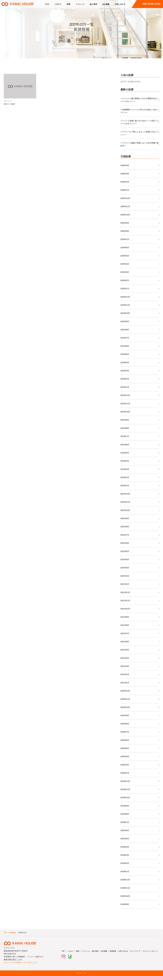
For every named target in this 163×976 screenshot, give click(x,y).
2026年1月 (124, 190)
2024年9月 (124, 321)
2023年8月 (124, 428)
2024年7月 (124, 338)
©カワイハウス (81, 973)
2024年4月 (124, 362)
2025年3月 (124, 272)
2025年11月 (125, 206)
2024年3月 (124, 371)
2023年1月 (124, 486)
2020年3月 (124, 765)
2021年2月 (124, 674)
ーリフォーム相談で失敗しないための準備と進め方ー (139, 144)
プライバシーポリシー (150, 951)
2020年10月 (125, 707)
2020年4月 (124, 756)
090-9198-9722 (151, 4)
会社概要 (105, 4)
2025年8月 (124, 231)
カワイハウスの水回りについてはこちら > (21, 962)
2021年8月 (124, 625)
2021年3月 (124, 666)
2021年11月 (125, 601)
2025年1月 (124, 289)
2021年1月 (124, 683)
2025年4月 (124, 264)
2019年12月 (125, 781)
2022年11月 (125, 502)
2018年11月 (125, 888)
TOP (47, 4)
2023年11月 (125, 404)
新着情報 (12, 933)
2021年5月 (124, 650)
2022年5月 (124, 551)
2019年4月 (124, 847)
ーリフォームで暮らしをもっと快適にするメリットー (139, 133)
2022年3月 (124, 568)
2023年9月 (124, 420)
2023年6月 (124, 445)
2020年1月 (124, 773)
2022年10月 (125, 510)
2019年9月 (124, 806)
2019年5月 (124, 839)
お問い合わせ (120, 4)
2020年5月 (124, 748)
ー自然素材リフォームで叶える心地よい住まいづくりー (139, 111)
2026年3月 (124, 174)
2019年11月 (125, 789)
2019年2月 (124, 863)
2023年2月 (124, 477)
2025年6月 (124, 247)
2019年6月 (124, 830)
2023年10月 (125, 412)
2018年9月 (124, 904)
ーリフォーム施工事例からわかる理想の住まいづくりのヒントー (139, 99)
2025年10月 (125, 215)
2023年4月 (124, 461)
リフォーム (80, 4)
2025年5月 (124, 256)
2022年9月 (124, 518)
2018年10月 (125, 896)
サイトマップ (135, 951)
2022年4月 (124, 559)
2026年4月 (124, 165)
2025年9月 (124, 223)
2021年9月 (124, 617)
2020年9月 (124, 715)
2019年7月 (124, 822)
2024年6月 (124, 346)
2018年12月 (125, 880)
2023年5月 (124, 453)
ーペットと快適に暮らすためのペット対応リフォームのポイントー (139, 122)
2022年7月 (124, 535)
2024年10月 (125, 313)
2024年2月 (124, 379)
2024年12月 (125, 297)
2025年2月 (124, 280)
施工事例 (93, 4)
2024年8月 (124, 330)
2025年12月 (125, 198)
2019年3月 (124, 855)
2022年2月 (124, 576)
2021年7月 (124, 633)
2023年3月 (124, 469)
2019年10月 (125, 797)
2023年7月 (124, 436)
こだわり (57, 4)
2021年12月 (125, 592)
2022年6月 (124, 543)
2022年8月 (124, 527)
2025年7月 (124, 239)
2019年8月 (124, 814)
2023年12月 (125, 395)
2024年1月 (124, 387)
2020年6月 (124, 740)
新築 (68, 4)
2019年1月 (124, 871)
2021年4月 (124, 658)
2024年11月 (125, 305)
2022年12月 (125, 494)
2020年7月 (124, 732)
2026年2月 (124, 182)
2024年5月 (124, 354)
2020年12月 (125, 691)
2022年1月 (124, 584)
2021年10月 (125, 609)
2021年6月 (124, 642)
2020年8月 (124, 724)
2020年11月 (125, 699)
